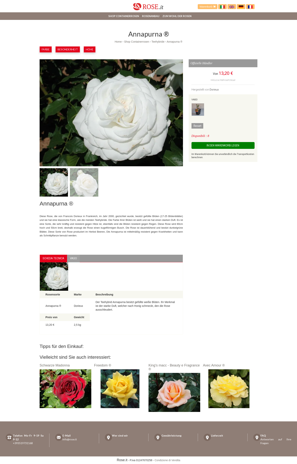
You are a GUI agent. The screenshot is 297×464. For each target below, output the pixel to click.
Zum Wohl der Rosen (177, 16)
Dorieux (214, 89)
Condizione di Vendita (167, 460)
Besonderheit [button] (68, 49)
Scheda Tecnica (53, 258)
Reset (197, 126)
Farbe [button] (46, 49)
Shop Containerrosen (123, 16)
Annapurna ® (174, 41)
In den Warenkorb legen (223, 145)
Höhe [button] (89, 49)
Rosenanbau (150, 16)
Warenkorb (208, 6)
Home (118, 41)
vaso (73, 258)
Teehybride (158, 41)
